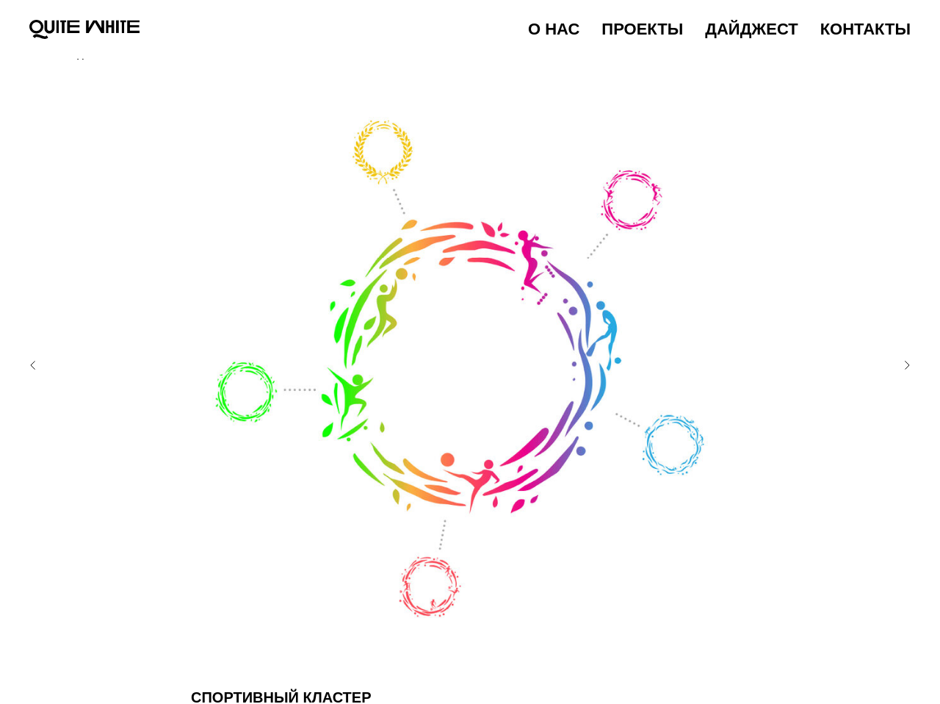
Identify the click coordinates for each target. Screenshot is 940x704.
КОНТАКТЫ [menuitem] (865, 29)
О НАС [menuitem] (553, 29)
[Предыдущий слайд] (33, 361)
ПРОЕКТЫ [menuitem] (642, 29)
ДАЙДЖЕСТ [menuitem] (751, 29)
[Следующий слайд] (907, 361)
